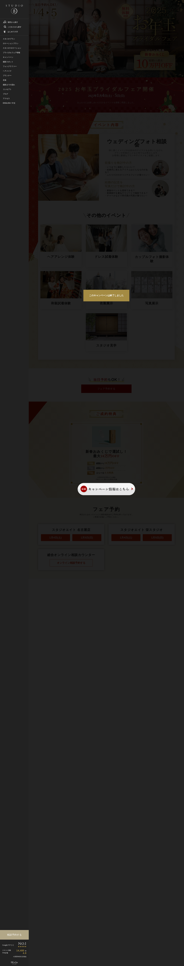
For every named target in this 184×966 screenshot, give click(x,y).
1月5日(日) (87, 537)
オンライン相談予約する (71, 562)
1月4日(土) (55, 537)
